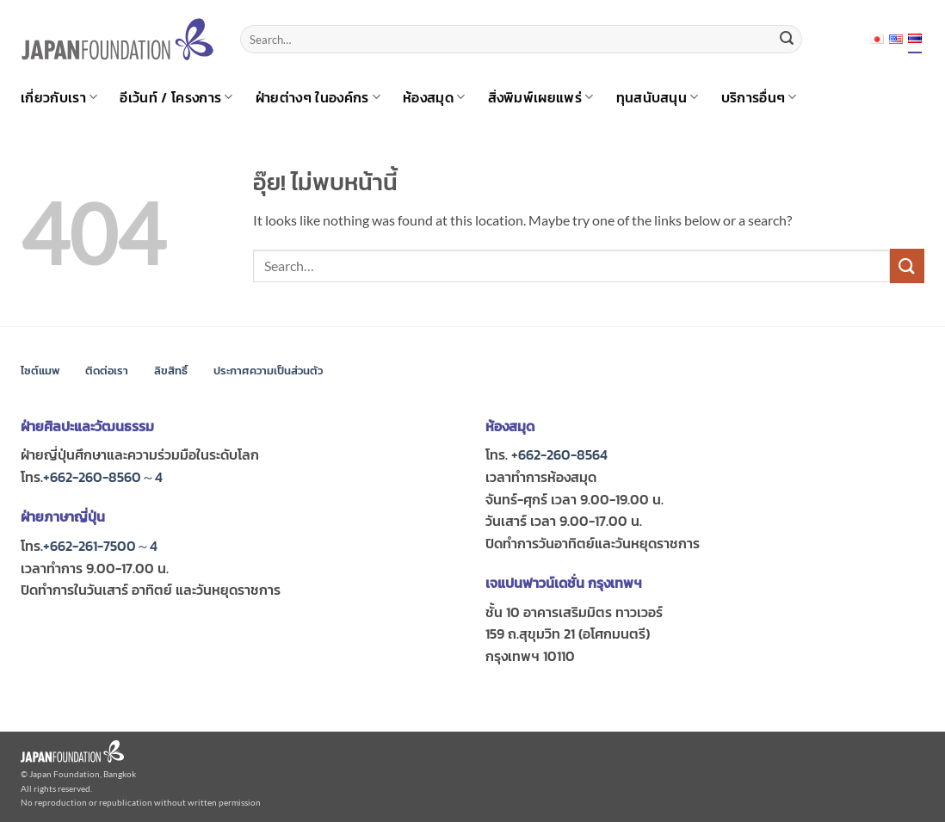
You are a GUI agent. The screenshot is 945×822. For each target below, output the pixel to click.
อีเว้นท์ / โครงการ (176, 97)
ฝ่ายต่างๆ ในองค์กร (318, 97)
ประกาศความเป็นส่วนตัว (268, 370)
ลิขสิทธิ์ (171, 370)
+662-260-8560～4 (103, 477)
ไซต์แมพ (40, 370)
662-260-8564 (563, 454)
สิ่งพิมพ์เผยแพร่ (541, 97)
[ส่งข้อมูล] (786, 39)
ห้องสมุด (434, 97)
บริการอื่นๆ (759, 97)
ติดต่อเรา (106, 370)
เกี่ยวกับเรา (59, 97)
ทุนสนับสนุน (657, 97)
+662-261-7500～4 (100, 545)
